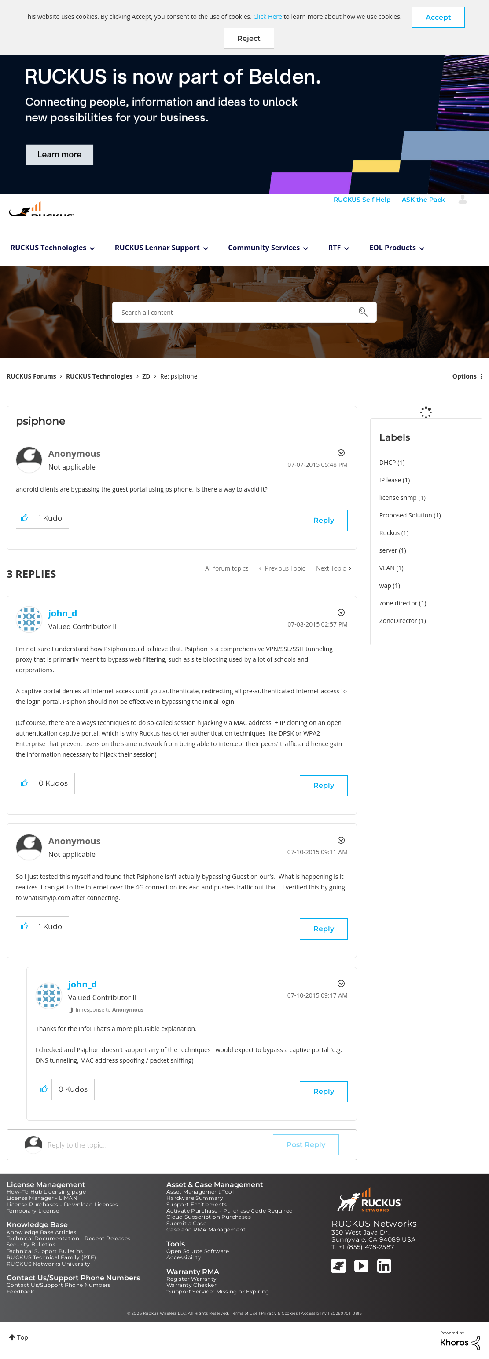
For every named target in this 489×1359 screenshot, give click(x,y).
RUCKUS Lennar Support (157, 247)
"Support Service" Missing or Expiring (217, 1291)
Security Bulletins (31, 1244)
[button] (438, 17)
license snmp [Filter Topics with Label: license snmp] (398, 497)
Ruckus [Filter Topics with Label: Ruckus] (389, 532)
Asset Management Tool (200, 1191)
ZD (146, 376)
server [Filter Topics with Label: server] (388, 550)
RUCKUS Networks (374, 1223)
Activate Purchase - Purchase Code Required (229, 1210)
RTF (334, 247)
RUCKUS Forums (31, 376)
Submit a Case (186, 1223)
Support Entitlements (196, 1204)
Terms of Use (244, 1313)
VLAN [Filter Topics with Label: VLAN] (387, 568)
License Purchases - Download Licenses (62, 1204)
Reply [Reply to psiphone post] (323, 520)
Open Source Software (197, 1251)
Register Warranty (191, 1278)
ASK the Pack (423, 200)
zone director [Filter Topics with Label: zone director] (398, 603)
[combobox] (244, 312)
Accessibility (183, 1257)
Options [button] (464, 376)
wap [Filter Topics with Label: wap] (385, 585)
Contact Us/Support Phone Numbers (59, 1285)
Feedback (20, 1291)
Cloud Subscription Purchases (208, 1216)
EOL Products (392, 247)
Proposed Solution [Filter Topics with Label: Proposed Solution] (405, 515)
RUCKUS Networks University (48, 1264)
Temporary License (33, 1210)
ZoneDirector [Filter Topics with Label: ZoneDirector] (398, 620)
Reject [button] (249, 38)
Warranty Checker (191, 1285)
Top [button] (22, 1337)
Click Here (268, 16)
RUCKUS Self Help (362, 200)
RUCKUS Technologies (49, 247)
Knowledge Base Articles (41, 1232)
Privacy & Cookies (279, 1313)
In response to (110, 1009)
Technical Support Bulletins (45, 1251)
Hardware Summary (194, 1198)
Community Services (264, 247)
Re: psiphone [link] (179, 376)
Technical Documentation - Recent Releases (68, 1238)
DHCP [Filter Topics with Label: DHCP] (387, 462)
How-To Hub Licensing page (46, 1191)
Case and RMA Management (206, 1229)
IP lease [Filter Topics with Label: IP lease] (390, 480)
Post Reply (306, 1144)
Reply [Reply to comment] (323, 785)
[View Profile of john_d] (62, 613)
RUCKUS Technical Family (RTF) (51, 1257)
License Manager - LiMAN (42, 1198)
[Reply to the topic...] (160, 1145)
